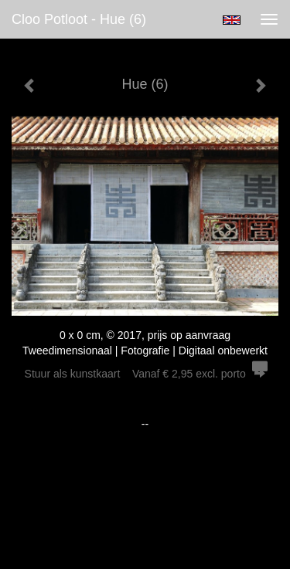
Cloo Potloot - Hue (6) (79, 19)
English (232, 20)
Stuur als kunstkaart (145, 373)
